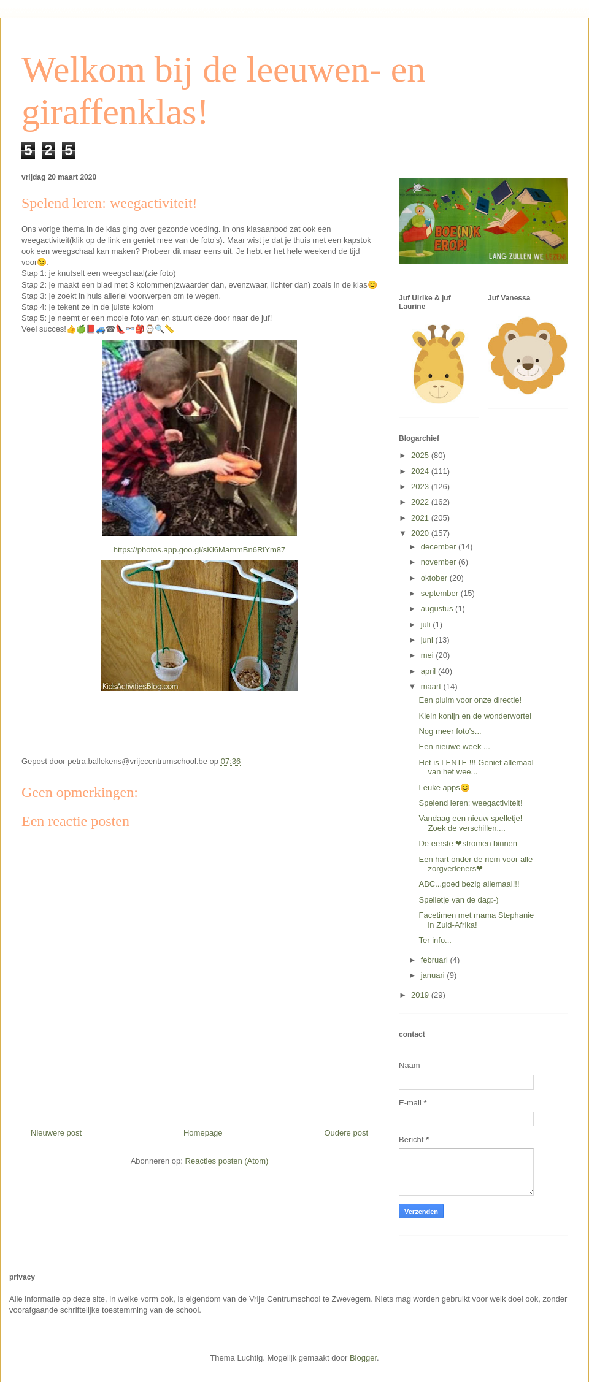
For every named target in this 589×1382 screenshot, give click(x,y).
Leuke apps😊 (443, 787)
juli (427, 624)
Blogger (363, 1357)
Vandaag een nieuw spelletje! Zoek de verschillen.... (470, 823)
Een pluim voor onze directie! (470, 699)
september (441, 593)
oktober (435, 577)
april (429, 671)
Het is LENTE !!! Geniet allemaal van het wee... (475, 767)
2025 (421, 455)
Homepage (203, 1132)
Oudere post (346, 1132)
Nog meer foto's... (449, 731)
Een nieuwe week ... (454, 746)
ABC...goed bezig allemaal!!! (468, 883)
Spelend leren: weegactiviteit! (470, 802)
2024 (421, 471)
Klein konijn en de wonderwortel (474, 715)
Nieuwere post (56, 1132)
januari (434, 975)
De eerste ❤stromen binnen (467, 843)
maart (432, 686)
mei (428, 655)
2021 (421, 517)
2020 (421, 533)
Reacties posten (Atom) (227, 1161)
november (439, 562)
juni (428, 639)
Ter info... (434, 940)
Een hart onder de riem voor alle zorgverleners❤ (475, 864)
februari (435, 959)
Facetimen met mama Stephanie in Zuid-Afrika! (476, 920)
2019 (421, 994)
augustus (438, 608)
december (439, 546)
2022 (421, 501)
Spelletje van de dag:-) (458, 899)
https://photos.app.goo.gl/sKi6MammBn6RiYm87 (199, 549)
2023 (421, 486)
